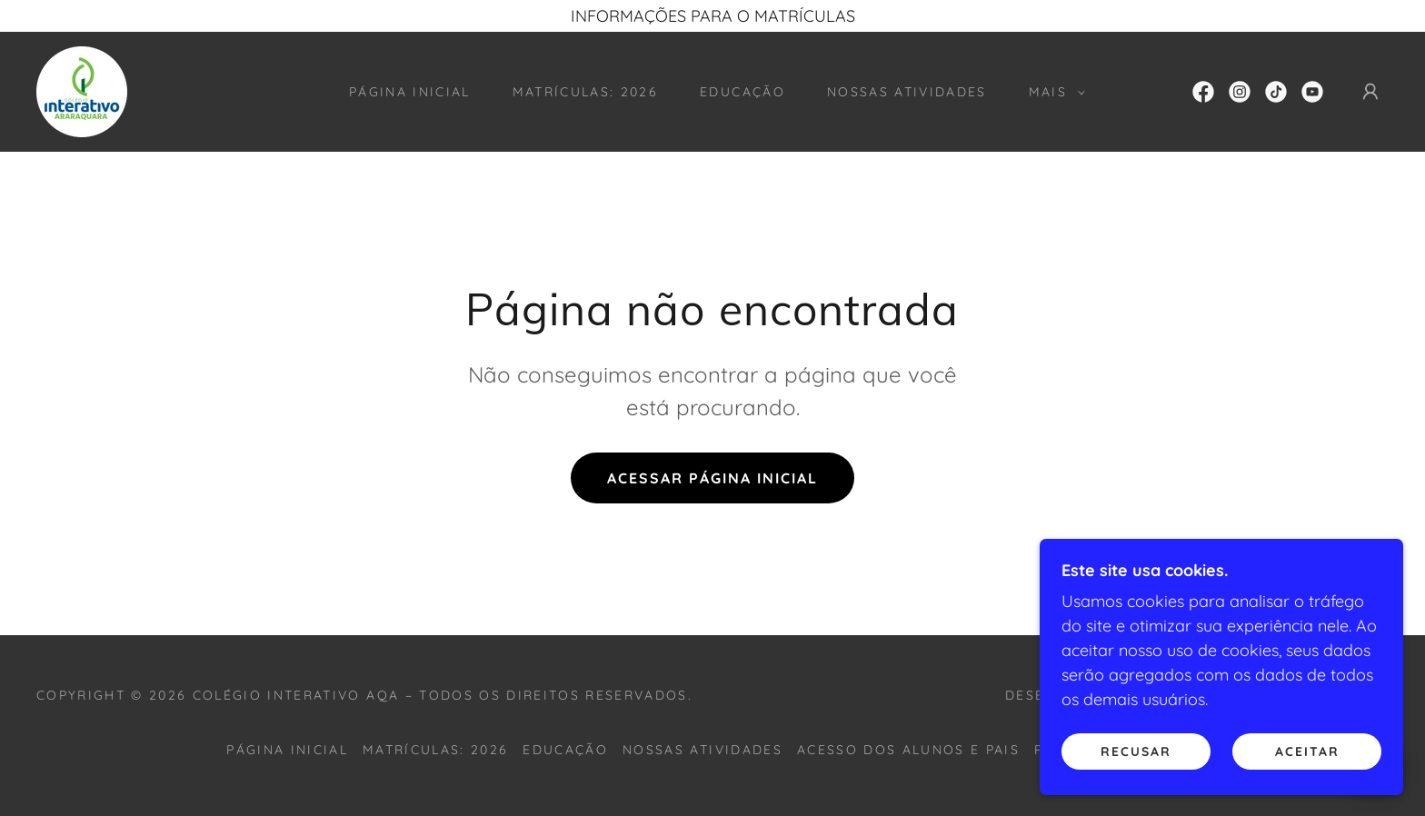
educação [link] (742, 92)
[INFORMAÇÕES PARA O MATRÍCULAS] (712, 16)
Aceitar (1307, 750)
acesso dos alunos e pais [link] (908, 749)
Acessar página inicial (712, 478)
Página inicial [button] (287, 749)
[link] (81, 90)
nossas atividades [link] (907, 92)
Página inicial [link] (410, 92)
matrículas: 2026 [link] (585, 92)
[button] (1052, 92)
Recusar (1136, 750)
